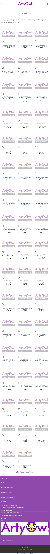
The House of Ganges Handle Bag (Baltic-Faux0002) (41, 125)
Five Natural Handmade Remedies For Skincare (12, 515)
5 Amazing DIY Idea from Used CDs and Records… (13, 507)
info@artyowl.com (8, 540)
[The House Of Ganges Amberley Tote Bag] (25, 401)
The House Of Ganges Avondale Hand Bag (25, 309)
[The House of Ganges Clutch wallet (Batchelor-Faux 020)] (41, 34)
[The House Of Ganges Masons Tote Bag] (41, 166)
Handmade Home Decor (6, 510)
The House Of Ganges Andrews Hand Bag (25, 387)
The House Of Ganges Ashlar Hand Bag (25, 335)
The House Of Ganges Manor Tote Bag (41, 230)
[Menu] (1, 3)
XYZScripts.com (30, 553)
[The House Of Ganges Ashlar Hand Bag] (25, 323)
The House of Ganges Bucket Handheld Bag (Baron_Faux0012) (25, 98)
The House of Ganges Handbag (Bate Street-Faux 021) (25, 46)
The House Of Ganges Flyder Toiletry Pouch (8, 282)
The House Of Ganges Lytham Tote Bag (25, 256)
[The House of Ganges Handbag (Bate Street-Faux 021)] (25, 34)
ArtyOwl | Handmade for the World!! (9, 505)
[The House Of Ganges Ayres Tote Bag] (41, 270)
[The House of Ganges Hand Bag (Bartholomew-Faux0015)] (8, 86)
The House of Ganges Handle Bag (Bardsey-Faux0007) (25, 125)
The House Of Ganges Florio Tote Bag (25, 282)
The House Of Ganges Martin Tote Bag (8, 204)
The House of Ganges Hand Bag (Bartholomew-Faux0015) (8, 98)
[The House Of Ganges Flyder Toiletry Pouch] (8, 270)
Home (18, 10)
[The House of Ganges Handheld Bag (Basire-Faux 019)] (8, 60)
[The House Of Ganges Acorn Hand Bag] (8, 323)
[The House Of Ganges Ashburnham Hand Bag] (41, 323)
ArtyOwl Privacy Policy (6, 492)
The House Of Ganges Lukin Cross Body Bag (41, 256)
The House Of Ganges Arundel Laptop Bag (8, 361)
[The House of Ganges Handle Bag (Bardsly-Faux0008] (8, 113)
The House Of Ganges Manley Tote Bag (8, 256)
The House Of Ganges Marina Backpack (8, 230)
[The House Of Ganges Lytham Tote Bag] (25, 244)
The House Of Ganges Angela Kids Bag (41, 361)
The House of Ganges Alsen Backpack (41, 413)
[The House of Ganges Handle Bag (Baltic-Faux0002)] (41, 113)
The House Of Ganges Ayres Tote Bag (41, 282)
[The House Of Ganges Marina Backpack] (8, 218)
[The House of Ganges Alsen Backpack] (41, 401)
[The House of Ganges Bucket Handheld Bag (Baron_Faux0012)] (25, 86)
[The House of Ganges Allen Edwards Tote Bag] (8, 454)
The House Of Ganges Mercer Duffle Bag (8, 152)
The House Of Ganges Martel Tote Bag (41, 204)
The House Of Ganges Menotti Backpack (41, 152)
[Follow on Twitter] (27, 547)
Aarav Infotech (28, 551)
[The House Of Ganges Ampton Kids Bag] (8, 375)
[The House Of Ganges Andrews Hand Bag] (25, 375)
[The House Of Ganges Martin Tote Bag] (8, 192)
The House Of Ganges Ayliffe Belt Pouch (8, 309)
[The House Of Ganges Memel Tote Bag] (8, 166)
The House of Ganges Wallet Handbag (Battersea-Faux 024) (8, 46)
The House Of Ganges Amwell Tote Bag (41, 387)
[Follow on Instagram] (25, 547)
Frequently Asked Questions (7, 487)
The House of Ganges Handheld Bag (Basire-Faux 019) (8, 72)
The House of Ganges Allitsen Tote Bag (8, 440)
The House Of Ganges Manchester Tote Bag (25, 204)
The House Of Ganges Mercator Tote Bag (25, 152)
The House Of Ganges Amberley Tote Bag (25, 413)
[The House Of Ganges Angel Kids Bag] (25, 349)
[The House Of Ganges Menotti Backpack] (41, 140)
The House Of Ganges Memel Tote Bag (8, 178)
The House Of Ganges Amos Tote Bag (9, 413)
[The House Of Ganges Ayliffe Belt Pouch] (8, 297)
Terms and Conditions (6, 490)
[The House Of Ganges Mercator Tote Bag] (25, 140)
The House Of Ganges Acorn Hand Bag (9, 335)
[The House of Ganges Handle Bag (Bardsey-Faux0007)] (25, 113)
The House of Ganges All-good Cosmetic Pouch (41, 440)
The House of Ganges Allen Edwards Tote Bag (8, 466)
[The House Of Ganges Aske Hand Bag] (41, 297)
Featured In (3, 485)
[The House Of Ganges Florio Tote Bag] (25, 270)
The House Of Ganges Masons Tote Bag (41, 178)
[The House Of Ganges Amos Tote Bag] (8, 401)
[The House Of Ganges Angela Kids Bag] (41, 349)
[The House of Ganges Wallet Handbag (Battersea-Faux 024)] (8, 34)
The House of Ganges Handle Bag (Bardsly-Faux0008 (8, 125)
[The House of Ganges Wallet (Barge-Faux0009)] (41, 86)
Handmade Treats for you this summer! (10, 512)
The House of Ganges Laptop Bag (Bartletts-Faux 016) (41, 72)
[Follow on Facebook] (23, 547)
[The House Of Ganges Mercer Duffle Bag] (8, 140)
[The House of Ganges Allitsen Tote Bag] (8, 427)
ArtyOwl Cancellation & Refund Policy (9, 497)
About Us (3, 482)
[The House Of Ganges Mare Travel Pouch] (25, 218)
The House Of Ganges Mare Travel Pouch (25, 230)
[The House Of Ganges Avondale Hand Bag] (25, 297)
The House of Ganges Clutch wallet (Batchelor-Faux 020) (41, 46)
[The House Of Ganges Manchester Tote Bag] (25, 192)
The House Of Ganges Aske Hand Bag (41, 309)
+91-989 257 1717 (7, 539)
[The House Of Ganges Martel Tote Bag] (41, 192)
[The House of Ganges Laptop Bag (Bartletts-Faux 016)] (41, 60)
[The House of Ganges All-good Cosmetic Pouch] (41, 427)
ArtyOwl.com (29, 549)
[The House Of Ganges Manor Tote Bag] (41, 218)
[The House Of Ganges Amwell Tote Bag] (41, 375)
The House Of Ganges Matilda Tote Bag (25, 178)
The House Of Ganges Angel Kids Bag (25, 361)
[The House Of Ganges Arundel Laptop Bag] (8, 349)
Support (3, 495)
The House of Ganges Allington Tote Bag (24, 440)
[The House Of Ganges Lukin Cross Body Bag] (41, 244)
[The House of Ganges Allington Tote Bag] (25, 427)
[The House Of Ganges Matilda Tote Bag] (25, 166)
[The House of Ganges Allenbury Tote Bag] (25, 454)
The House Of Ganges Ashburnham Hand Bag (41, 335)
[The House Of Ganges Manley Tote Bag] (8, 244)
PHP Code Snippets (20, 553)
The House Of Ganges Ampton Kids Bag (8, 387)
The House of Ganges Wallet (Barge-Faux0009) (41, 98)
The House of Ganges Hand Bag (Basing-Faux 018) (25, 72)
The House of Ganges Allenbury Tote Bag (25, 466)
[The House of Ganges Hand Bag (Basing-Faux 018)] (25, 60)
